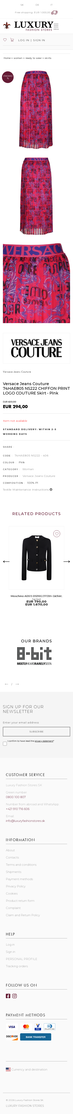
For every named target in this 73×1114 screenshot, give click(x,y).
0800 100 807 (16, 797)
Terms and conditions (21, 864)
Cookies (12, 893)
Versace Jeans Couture (39, 476)
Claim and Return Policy (23, 915)
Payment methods (19, 879)
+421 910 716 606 (17, 809)
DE (37, 4)
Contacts (12, 857)
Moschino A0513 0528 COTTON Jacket (36, 596)
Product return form (20, 901)
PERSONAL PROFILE (21, 959)
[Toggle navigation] (56, 26)
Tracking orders (17, 966)
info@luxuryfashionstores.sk (25, 821)
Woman (28, 469)
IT (51, 4)
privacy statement (44, 741)
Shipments (13, 872)
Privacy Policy (16, 886)
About (10, 850)
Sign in (39, 40)
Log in (23, 40)
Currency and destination (26, 1069)
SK (22, 4)
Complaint (13, 908)
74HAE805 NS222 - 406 (31, 455)
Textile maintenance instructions (28, 489)
